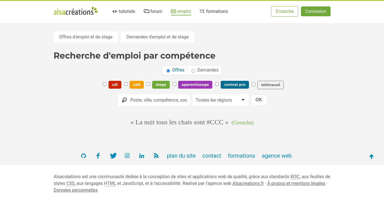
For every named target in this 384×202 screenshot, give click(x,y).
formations (213, 11)
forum (152, 11)
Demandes (205, 70)
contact (211, 155)
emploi (180, 11)
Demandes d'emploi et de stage (157, 37)
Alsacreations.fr (248, 183)
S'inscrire (284, 11)
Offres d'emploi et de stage (86, 37)
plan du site (181, 155)
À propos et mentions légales (296, 183)
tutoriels (123, 11)
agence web (277, 155)
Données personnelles (76, 190)
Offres (175, 70)
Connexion (315, 11)
